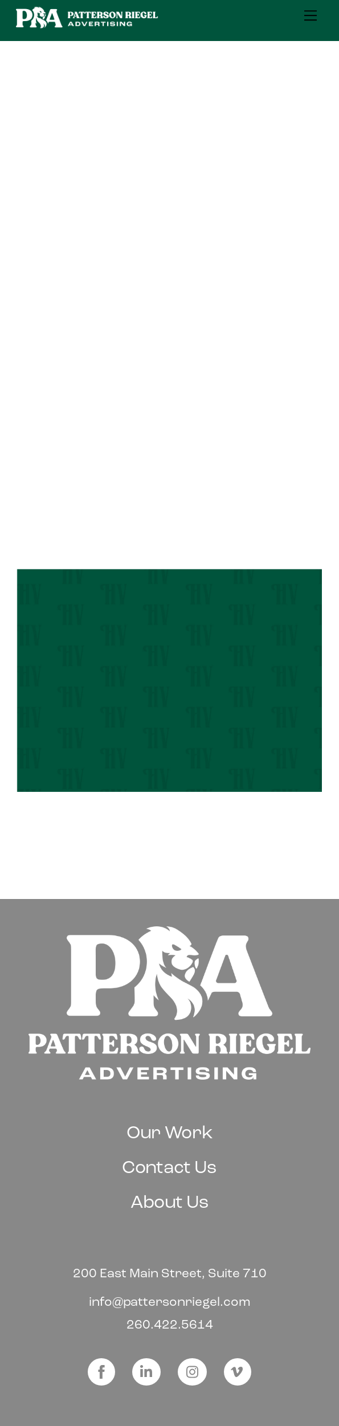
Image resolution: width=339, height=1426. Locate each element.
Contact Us (169, 1167)
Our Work (169, 1132)
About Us (169, 1202)
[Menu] (310, 15)
